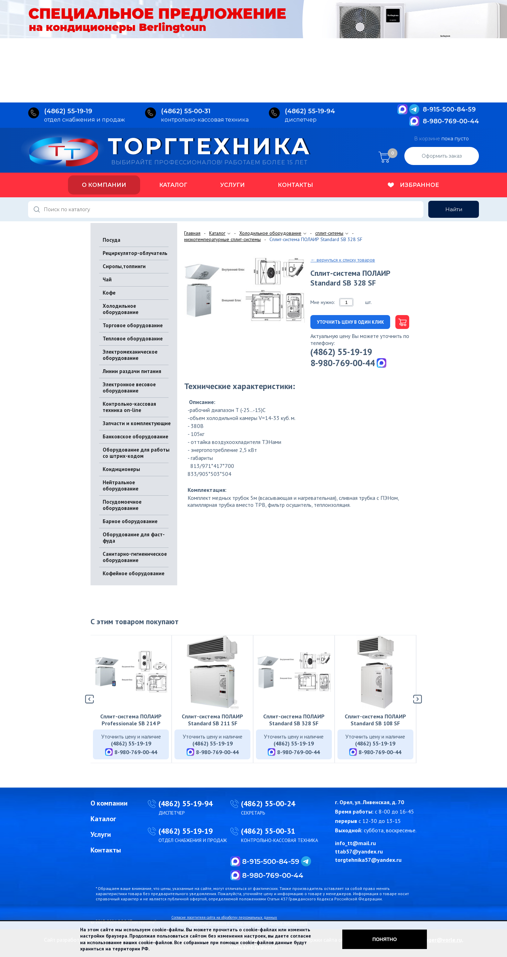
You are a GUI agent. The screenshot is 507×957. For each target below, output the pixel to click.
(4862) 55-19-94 (185, 803)
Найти (453, 209)
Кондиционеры (121, 469)
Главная (192, 233)
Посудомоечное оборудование (122, 504)
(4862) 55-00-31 (268, 831)
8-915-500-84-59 (449, 109)
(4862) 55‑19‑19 (68, 111)
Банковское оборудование (135, 436)
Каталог (173, 185)
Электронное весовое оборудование (129, 387)
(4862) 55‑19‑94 (310, 111)
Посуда (111, 240)
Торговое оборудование (133, 325)
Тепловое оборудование (133, 338)
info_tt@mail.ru (355, 843)
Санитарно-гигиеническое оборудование (135, 557)
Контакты (295, 185)
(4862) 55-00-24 (268, 803)
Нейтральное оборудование (120, 485)
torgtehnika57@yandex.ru (368, 859)
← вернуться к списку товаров (342, 260)
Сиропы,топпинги (124, 266)
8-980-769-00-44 (451, 121)
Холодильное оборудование (120, 309)
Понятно (384, 939)
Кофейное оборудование (133, 573)
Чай (107, 279)
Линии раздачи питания (132, 371)
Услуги (232, 185)
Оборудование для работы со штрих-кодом (136, 452)
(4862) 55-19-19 (341, 351)
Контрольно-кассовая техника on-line (129, 407)
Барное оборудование (130, 521)
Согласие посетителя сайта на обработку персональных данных (224, 917)
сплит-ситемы (329, 233)
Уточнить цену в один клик (350, 322)
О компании (104, 185)
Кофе (109, 292)
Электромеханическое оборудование (130, 354)
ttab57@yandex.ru (359, 851)
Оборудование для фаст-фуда (134, 537)
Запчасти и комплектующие (137, 423)
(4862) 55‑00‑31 (185, 111)
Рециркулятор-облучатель (135, 253)
